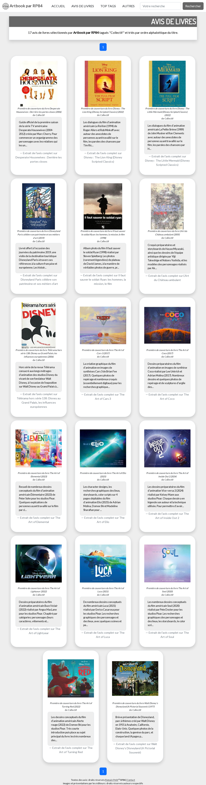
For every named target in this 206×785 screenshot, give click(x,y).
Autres (128, 6)
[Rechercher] (160, 6)
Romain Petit (111, 780)
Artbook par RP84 (22, 6)
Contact (131, 780)
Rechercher (193, 6)
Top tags (108, 6)
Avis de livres (82, 6)
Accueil (58, 6)
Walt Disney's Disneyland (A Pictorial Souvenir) (136, 748)
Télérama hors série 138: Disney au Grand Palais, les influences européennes (39, 402)
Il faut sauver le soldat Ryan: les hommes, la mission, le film (103, 279)
